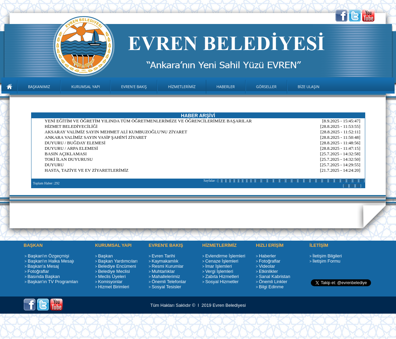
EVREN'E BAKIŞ (134, 86)
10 (258, 180)
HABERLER (225, 86)
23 (337, 180)
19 (313, 180)
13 (276, 180)
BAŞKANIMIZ (39, 86)
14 (283, 180)
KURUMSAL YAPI (85, 86)
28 (346, 185)
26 (355, 180)
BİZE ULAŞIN (309, 86)
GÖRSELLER (266, 86)
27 (362, 180)
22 (331, 180)
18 (307, 180)
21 (325, 180)
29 (352, 185)
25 (349, 180)
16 (294, 180)
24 (343, 180)
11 (264, 180)
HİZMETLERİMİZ (182, 86)
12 (270, 180)
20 (319, 180)
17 (301, 180)
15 (288, 180)
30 (358, 185)
